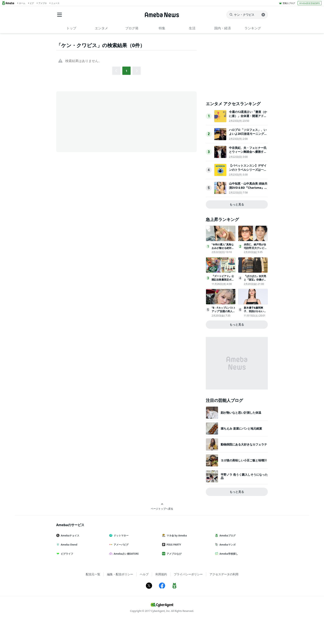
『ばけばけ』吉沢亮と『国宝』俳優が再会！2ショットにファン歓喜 (256, 281)
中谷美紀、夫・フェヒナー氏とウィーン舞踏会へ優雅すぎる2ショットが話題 (248, 152)
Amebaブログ (227, 535)
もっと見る (237, 204)
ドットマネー (120, 535)
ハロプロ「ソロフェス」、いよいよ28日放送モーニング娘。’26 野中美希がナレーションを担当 (248, 136)
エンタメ (101, 28)
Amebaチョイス (69, 535)
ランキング (252, 28)
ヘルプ (144, 574)
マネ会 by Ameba (176, 535)
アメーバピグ (120, 544)
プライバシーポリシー (188, 574)
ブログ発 (131, 28)
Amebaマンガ (227, 544)
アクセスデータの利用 (224, 574)
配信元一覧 (93, 574)
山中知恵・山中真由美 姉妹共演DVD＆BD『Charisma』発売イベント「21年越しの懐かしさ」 (248, 190)
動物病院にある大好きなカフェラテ (244, 444)
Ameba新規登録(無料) (309, 3)
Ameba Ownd (68, 544)
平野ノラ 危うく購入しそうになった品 (244, 476)
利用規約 (161, 574)
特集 (162, 28)
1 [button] (126, 71)
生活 (192, 28)
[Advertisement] (93, 121)
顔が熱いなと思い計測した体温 (241, 412)
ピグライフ (66, 553)
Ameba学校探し (228, 553)
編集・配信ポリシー (120, 574)
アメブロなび (173, 553)
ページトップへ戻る (162, 506)
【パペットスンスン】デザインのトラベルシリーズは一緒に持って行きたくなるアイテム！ (248, 172)
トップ (71, 28)
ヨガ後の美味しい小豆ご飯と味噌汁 (244, 460)
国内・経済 (222, 28)
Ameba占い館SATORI (125, 553)
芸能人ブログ (289, 3)
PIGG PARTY (173, 544)
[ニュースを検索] (247, 15)
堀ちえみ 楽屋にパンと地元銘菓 (241, 428)
